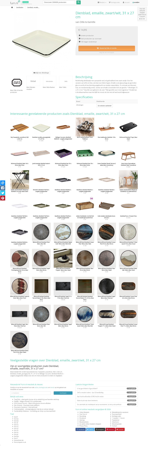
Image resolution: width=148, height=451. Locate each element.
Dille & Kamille (87, 22)
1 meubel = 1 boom (118, 418)
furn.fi (16, 438)
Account (126, 2)
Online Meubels (84, 412)
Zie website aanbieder (105, 106)
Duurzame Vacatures (20, 407)
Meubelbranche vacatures (120, 412)
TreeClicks (17, 399)
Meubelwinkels (84, 422)
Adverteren (115, 422)
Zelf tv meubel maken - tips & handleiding (106, 392)
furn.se (16, 429)
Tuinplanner (115, 420)
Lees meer (142, 18)
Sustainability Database (21, 411)
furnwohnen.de (18, 440)
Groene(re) (26, 2)
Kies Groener (18, 405)
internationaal (33, 407)
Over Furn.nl (83, 414)
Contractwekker (19, 409)
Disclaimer (82, 418)
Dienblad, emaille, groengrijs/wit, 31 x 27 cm (24, 374)
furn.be (16, 419)
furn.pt (16, 434)
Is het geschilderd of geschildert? (106, 388)
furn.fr (16, 417)
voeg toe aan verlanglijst (106, 52)
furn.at (16, 423)
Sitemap (82, 420)
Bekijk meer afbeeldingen (41, 73)
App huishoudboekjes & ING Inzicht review (106, 396)
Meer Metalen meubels (31, 88)
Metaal (33, 81)
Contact (114, 426)
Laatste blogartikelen (85, 384)
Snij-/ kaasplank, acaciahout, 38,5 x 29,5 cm (48, 372)
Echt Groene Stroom (20, 403)
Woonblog (82, 416)
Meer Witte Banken (49, 87)
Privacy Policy (83, 426)
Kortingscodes (116, 416)
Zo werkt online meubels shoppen (90, 424)
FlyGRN (16, 401)
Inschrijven (63, 393)
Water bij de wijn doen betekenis (106, 400)
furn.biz (16, 436)
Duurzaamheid (116, 414)
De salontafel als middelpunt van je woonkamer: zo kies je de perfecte (106, 404)
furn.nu (16, 425)
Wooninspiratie (116, 424)
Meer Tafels (62, 87)
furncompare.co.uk (20, 442)
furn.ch (16, 430)
